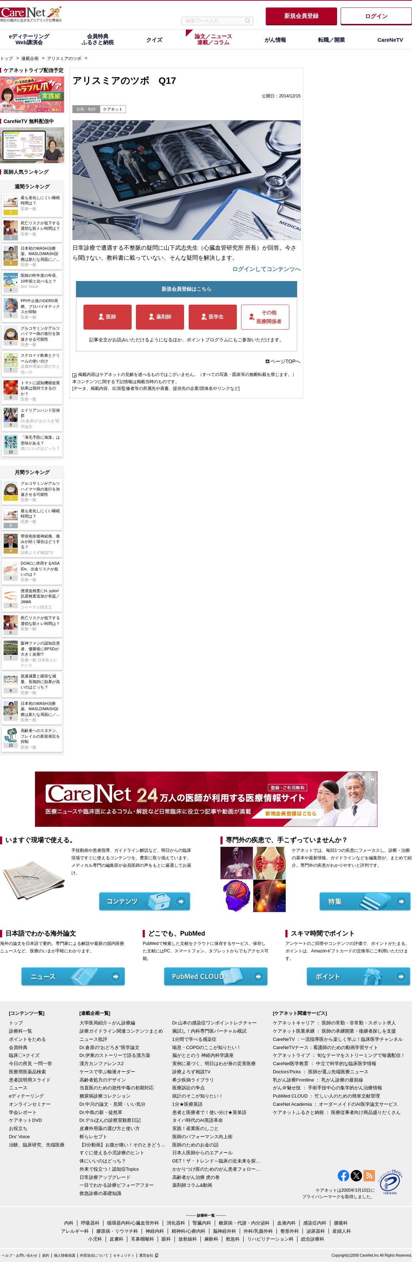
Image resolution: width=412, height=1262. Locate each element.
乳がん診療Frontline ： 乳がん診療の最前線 (318, 1080)
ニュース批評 (93, 1039)
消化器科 (176, 1223)
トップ (6, 58)
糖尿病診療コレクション (105, 1096)
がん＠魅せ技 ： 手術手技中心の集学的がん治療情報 (327, 1087)
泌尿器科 (315, 1231)
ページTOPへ (285, 361)
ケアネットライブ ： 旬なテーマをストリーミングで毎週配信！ (339, 1055)
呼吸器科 (90, 1223)
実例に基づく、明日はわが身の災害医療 (214, 1063)
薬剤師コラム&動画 (192, 1185)
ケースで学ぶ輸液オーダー (107, 1071)
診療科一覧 (20, 1031)
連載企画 (30, 58)
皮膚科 (116, 1239)
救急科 (233, 1239)
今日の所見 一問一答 (30, 1063)
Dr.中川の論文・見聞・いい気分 (113, 1104)
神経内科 (155, 1231)
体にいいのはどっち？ (103, 1161)
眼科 (166, 1239)
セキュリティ (123, 1255)
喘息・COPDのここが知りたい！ (206, 1047)
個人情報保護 (64, 1255)
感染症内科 (314, 1223)
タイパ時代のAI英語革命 (197, 1120)
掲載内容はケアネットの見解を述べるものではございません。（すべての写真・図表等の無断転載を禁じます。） (187, 374)
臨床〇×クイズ (24, 1055)
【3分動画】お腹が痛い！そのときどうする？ (124, 1144)
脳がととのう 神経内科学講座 (203, 1055)
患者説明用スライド (30, 1080)
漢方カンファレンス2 (102, 1063)
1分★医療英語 (187, 1104)
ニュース (18, 1087)
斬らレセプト (93, 1136)
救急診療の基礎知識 (100, 1193)
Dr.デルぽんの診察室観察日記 (110, 1120)
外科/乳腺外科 (258, 1231)
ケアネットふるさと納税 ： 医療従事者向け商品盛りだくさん (337, 1112)
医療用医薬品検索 (27, 1071)
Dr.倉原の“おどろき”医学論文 (109, 1047)
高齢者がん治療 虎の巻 (196, 1177)
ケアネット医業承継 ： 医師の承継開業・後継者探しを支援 (334, 1031)
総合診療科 (312, 1239)
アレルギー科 (75, 1231)
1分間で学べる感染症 (194, 1039)
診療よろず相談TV (191, 1071)
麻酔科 (211, 1239)
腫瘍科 (341, 1223)
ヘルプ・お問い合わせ (19, 1255)
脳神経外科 (224, 1231)
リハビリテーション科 (270, 1239)
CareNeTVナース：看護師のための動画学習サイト (325, 1047)
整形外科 (289, 1231)
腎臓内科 (202, 1223)
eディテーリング (26, 1096)
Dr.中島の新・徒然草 (101, 1112)
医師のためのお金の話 (195, 1144)
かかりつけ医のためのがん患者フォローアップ (216, 1169)
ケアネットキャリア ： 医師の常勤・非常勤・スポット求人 (334, 1023)
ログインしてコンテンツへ (266, 269)
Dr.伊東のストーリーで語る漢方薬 (115, 1055)
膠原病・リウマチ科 (117, 1231)
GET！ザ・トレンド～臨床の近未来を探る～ (216, 1161)
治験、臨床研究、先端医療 (37, 1144)
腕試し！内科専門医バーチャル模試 (209, 1031)
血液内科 (286, 1223)
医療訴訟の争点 (188, 1087)
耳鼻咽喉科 (142, 1239)
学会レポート (23, 1112)
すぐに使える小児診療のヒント (112, 1152)
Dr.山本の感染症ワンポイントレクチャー (214, 1023)
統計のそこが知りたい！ (197, 1096)
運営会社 (146, 1255)
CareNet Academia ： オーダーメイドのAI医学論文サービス (335, 1104)
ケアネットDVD (25, 1120)
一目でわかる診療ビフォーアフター (117, 1185)
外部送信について (94, 1255)
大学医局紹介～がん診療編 (107, 1023)
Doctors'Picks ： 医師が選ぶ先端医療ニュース (320, 1071)
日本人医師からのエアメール (202, 1152)
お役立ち (18, 1128)
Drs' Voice (19, 1136)
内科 (68, 1223)
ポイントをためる (27, 1039)
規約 (45, 1255)
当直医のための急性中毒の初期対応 (117, 1087)
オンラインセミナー (30, 1104)
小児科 (95, 1239)
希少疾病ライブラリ (193, 1080)
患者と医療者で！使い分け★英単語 (209, 1112)
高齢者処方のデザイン (103, 1080)
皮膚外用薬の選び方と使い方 (110, 1128)
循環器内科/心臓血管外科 (133, 1223)
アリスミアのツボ (64, 58)
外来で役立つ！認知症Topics (109, 1169)
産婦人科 (341, 1231)
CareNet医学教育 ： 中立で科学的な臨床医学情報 (324, 1063)
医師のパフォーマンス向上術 (202, 1136)
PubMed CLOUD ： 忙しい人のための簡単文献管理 (326, 1096)
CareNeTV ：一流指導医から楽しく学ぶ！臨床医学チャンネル (338, 1039)
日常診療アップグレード (105, 1177)
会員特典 (18, 1047)
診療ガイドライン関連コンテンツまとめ (121, 1031)
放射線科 (187, 1239)
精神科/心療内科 (188, 1231)
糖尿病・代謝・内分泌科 (244, 1223)
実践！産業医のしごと (195, 1128)
